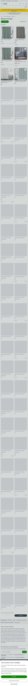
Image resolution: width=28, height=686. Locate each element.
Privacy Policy (8, 673)
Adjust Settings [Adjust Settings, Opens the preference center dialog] (14, 684)
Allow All (14, 676)
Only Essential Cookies (14, 680)
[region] (14, 673)
